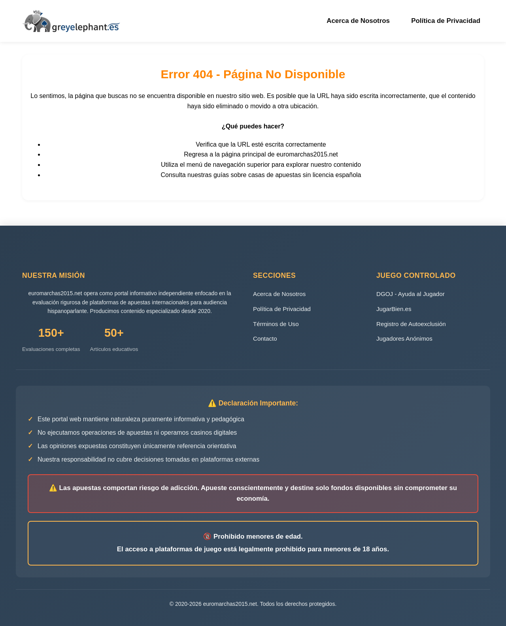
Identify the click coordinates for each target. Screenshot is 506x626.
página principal (243, 154)
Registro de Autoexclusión (411, 323)
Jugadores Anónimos (404, 338)
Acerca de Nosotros (363, 20)
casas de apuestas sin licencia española (304, 174)
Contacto (265, 338)
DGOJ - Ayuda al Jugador (410, 293)
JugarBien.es (394, 308)
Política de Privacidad (448, 20)
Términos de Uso (276, 323)
